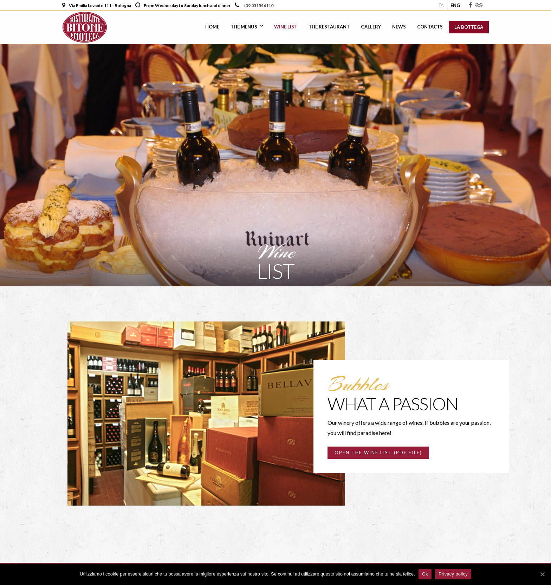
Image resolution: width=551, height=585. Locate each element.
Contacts (430, 27)
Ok (425, 574)
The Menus (244, 27)
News (399, 27)
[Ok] (542, 574)
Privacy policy (453, 574)
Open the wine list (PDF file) (378, 452)
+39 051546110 (257, 5)
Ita (440, 5)
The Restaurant (329, 27)
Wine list (285, 27)
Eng (455, 5)
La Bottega (468, 27)
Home (212, 27)
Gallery (371, 27)
